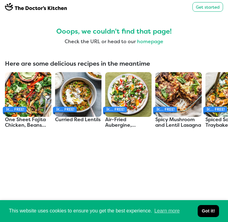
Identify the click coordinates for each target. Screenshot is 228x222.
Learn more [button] (167, 210)
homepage (150, 41)
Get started (208, 7)
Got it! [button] (208, 210)
